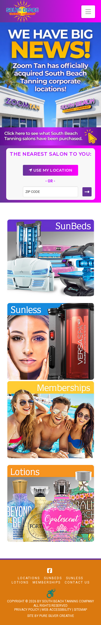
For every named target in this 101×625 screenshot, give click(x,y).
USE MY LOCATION (50, 170)
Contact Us (77, 582)
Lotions (20, 582)
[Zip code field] (50, 191)
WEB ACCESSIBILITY (56, 610)
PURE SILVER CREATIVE (56, 616)
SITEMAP (80, 610)
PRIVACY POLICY (26, 610)
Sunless (74, 578)
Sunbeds (53, 578)
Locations (29, 578)
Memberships (47, 582)
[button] (88, 11)
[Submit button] (87, 191)
